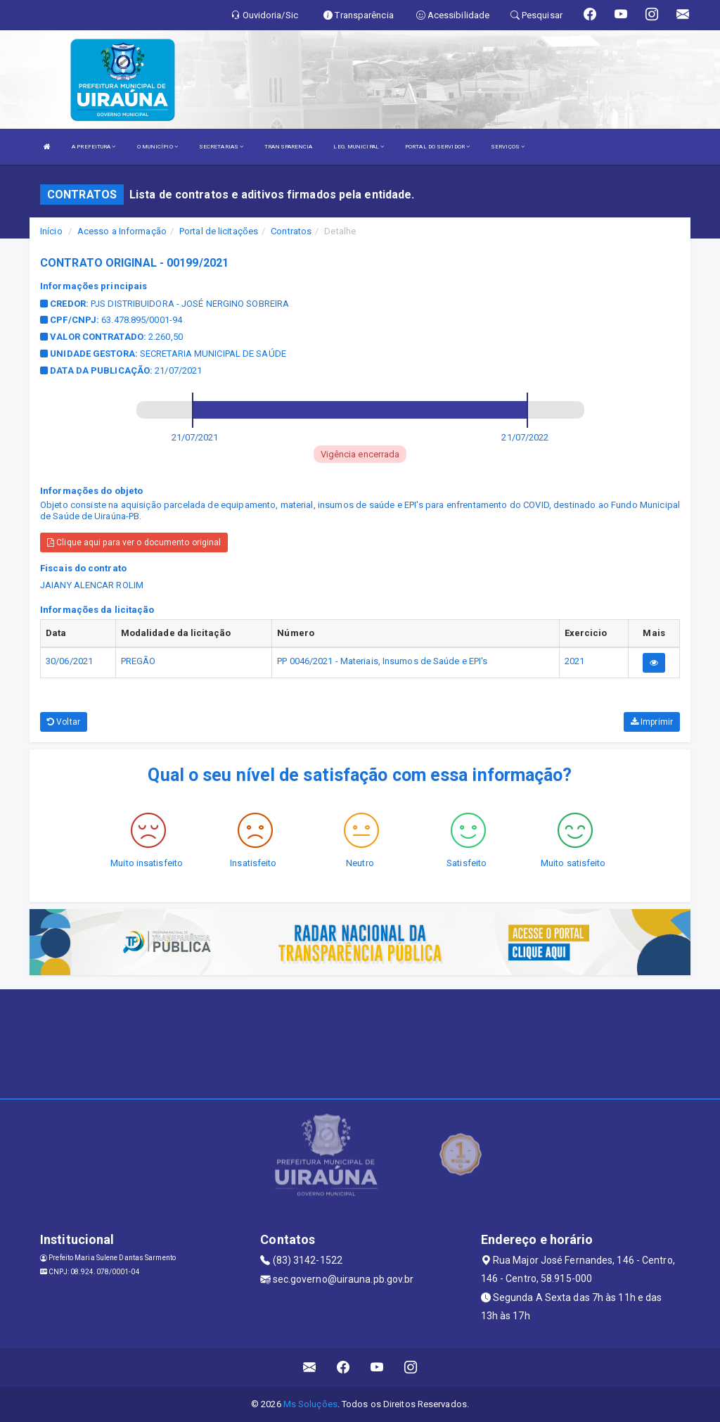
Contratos (291, 231)
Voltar (63, 722)
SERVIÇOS (508, 147)
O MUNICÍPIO (157, 147)
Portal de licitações (218, 231)
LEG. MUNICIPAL (358, 147)
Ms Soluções (310, 1404)
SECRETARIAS (221, 147)
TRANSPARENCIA (288, 147)
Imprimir (652, 722)
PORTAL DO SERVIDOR (437, 147)
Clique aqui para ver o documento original (134, 542)
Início (51, 231)
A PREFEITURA (93, 147)
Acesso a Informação (122, 231)
